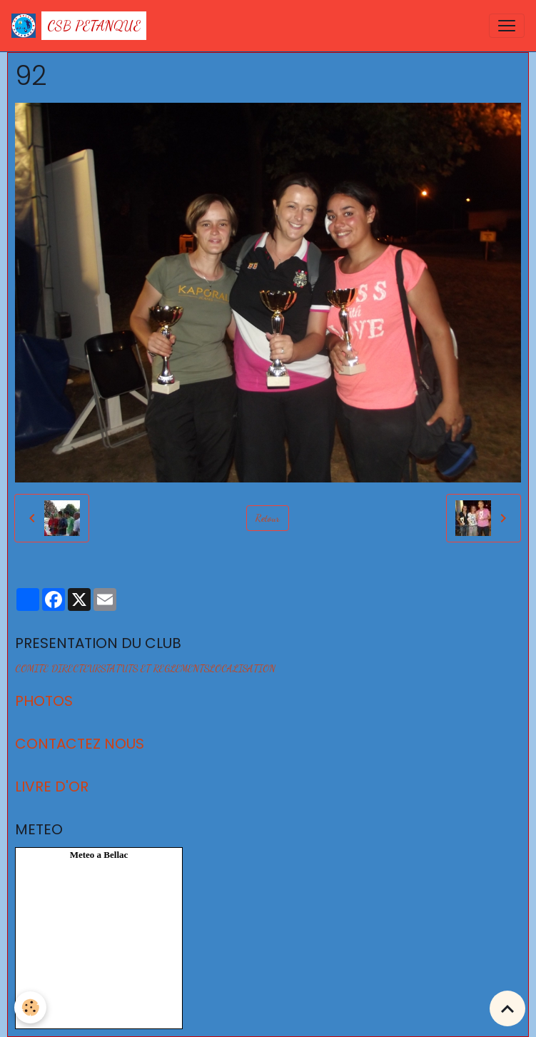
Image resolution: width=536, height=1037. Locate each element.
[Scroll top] (507, 1008)
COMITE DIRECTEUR (58, 668)
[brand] (78, 25)
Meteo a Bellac (99, 854)
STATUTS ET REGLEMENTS (155, 668)
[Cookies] (30, 1007)
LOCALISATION (242, 668)
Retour (268, 518)
